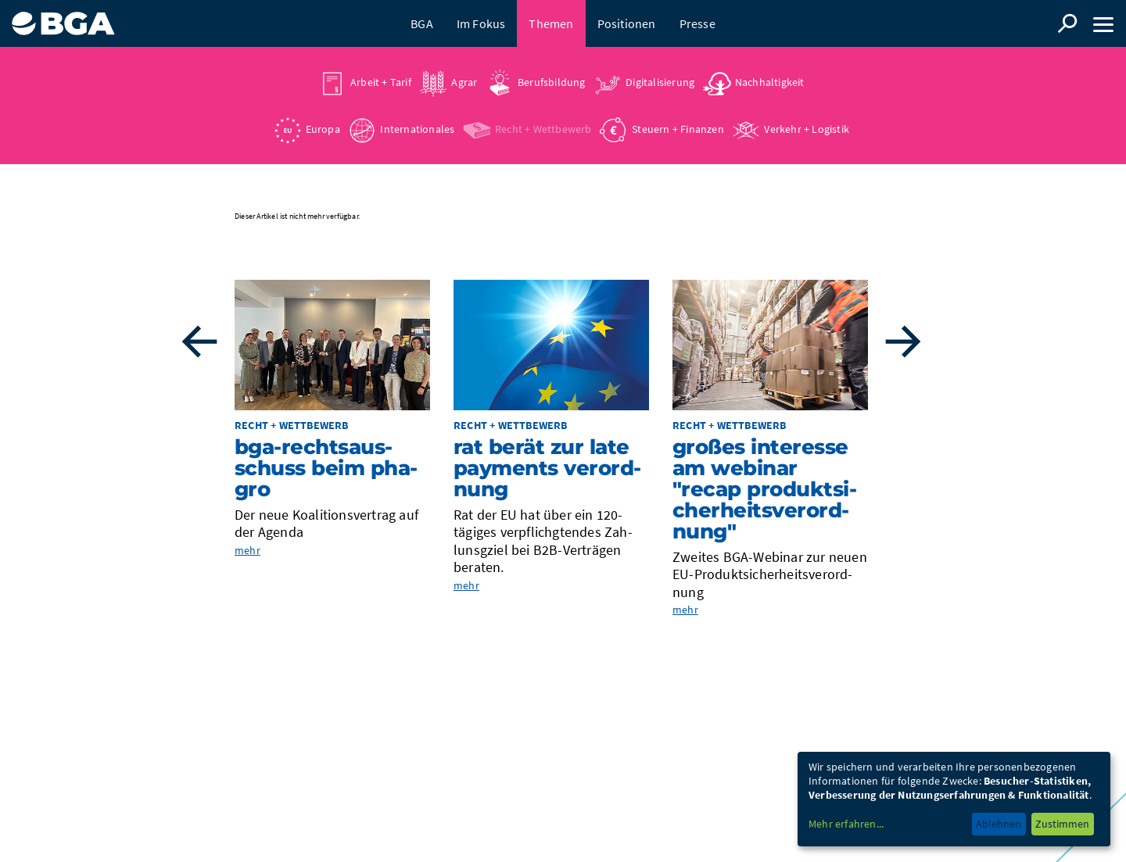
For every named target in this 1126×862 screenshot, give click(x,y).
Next (903, 341)
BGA (422, 23)
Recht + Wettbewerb (543, 129)
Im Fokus (481, 23)
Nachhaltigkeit (770, 82)
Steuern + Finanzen (678, 129)
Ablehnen (998, 824)
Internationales (417, 129)
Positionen (626, 23)
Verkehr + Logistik (806, 129)
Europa (323, 129)
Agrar (464, 82)
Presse (697, 23)
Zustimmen (1062, 824)
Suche (1067, 23)
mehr (247, 550)
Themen (551, 23)
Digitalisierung (660, 82)
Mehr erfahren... (846, 824)
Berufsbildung (552, 82)
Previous (199, 341)
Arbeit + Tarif (380, 82)
